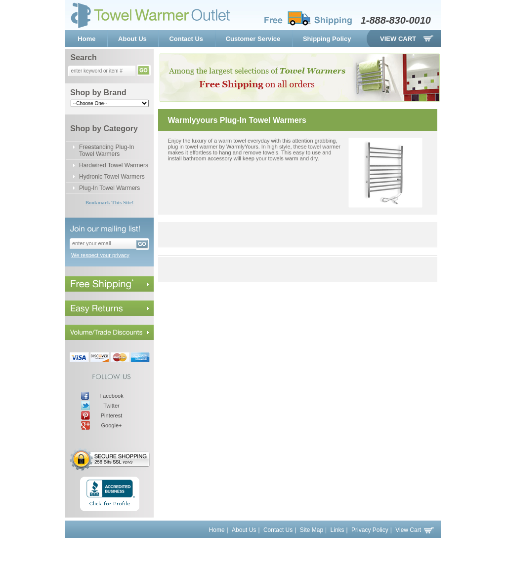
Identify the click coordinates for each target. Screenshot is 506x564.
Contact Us (186, 38)
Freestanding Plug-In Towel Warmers (106, 150)
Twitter (111, 406)
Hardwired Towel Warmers (113, 165)
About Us (132, 38)
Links (337, 529)
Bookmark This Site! (109, 202)
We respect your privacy (100, 255)
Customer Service (253, 38)
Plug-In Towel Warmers (109, 188)
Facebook (111, 396)
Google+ (111, 425)
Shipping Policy (327, 38)
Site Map (311, 529)
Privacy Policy (369, 529)
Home (86, 38)
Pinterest (111, 415)
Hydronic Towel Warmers (112, 176)
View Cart (398, 38)
